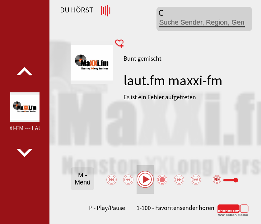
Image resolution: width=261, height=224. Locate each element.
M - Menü (82, 179)
